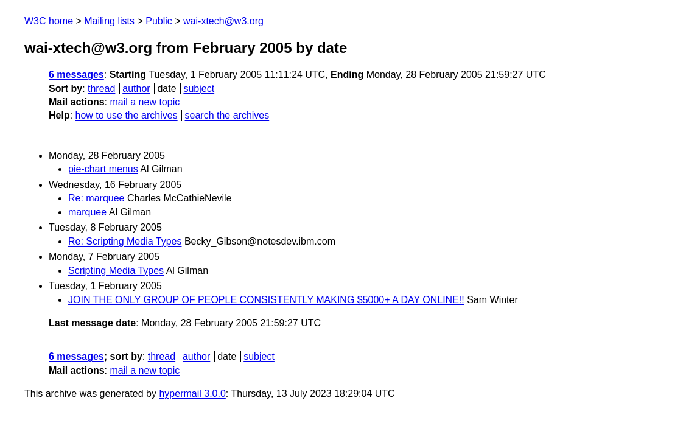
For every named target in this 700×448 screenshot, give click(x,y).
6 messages (76, 74)
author (136, 88)
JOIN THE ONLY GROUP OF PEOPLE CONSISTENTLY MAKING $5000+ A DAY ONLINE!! (266, 300)
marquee (87, 212)
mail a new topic (145, 102)
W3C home (48, 21)
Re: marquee (96, 198)
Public (158, 21)
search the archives (227, 115)
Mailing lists (109, 21)
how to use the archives (126, 115)
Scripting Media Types (116, 270)
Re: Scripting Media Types (124, 241)
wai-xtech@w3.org (223, 21)
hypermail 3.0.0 (192, 393)
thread (101, 88)
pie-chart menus (103, 169)
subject (198, 88)
